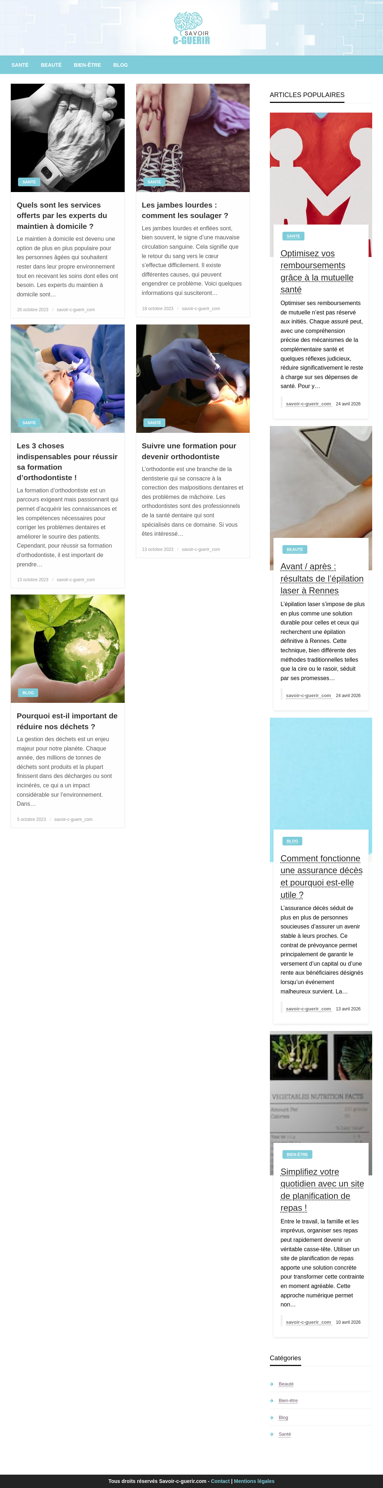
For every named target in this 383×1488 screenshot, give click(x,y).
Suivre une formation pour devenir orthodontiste (189, 450)
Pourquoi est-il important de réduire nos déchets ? (67, 721)
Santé (20, 65)
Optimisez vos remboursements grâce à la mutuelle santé (317, 271)
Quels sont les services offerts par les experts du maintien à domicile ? (62, 215)
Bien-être (87, 65)
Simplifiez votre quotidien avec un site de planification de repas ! (322, 1190)
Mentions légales (254, 1481)
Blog (120, 65)
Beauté (51, 65)
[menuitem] (20, 65)
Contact (220, 1481)
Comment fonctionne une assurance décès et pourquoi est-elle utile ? (322, 876)
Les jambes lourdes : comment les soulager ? (185, 210)
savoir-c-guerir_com (76, 309)
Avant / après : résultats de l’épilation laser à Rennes (322, 578)
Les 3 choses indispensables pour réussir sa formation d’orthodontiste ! (67, 461)
